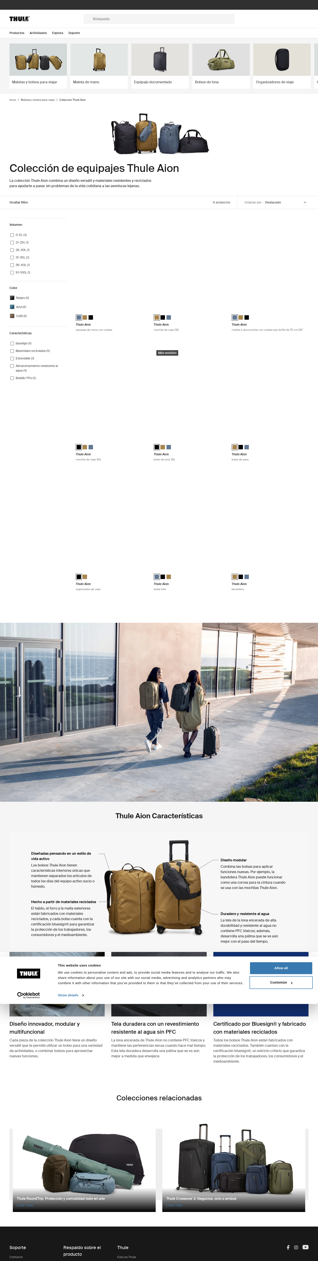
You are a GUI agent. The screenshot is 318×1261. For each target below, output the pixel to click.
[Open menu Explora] (60, 33)
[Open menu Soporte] (76, 33)
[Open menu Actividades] (41, 33)
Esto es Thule (126, 1162)
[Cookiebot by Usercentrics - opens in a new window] (28, 1252)
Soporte (69, 1212)
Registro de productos (79, 1204)
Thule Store (125, 1211)
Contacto (16, 1162)
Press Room (125, 1193)
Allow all (281, 1225)
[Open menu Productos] (19, 33)
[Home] (46, 18)
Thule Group (125, 1202)
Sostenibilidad (127, 1185)
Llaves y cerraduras (77, 1177)
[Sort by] (286, 202)
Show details (68, 1252)
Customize (281, 1239)
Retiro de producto (76, 1195)
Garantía (69, 1186)
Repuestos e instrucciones (82, 1168)
